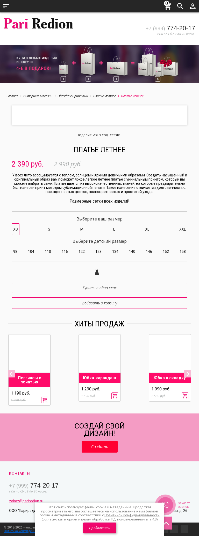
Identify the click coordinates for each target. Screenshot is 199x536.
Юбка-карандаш (99, 378)
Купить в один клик (100, 287)
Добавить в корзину (99, 303)
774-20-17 (170, 28)
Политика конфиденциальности (27, 531)
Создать (99, 446)
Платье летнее (106, 96)
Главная (14, 96)
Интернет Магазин (39, 96)
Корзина (168, 5)
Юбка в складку (170, 378)
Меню (6, 6)
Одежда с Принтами (74, 96)
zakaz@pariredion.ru (26, 501)
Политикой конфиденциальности (132, 515)
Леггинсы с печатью (29, 380)
